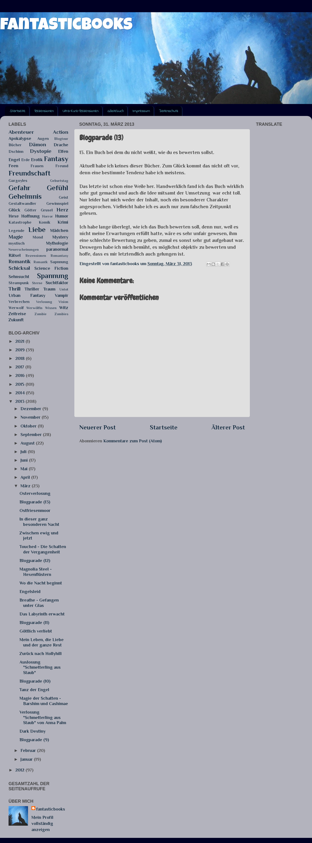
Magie (16, 237)
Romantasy (59, 256)
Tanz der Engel (34, 689)
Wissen (51, 308)
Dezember (31, 408)
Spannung (52, 276)
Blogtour (61, 139)
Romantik (20, 261)
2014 (20, 392)
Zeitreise (17, 313)
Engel (14, 159)
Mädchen (59, 230)
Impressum (141, 111)
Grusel (47, 210)
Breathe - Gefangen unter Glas (39, 603)
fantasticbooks (66, 26)
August (28, 443)
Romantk (41, 262)
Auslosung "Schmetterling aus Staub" (40, 667)
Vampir (61, 295)
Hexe (14, 216)
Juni (24, 460)
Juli (24, 451)
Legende (16, 230)
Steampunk (19, 283)
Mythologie (57, 243)
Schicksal (19, 268)
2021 (20, 341)
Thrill (14, 289)
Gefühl (57, 188)
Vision (63, 302)
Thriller (32, 289)
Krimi (63, 222)
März (26, 485)
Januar (27, 759)
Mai (24, 468)
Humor (61, 216)
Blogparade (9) (34, 739)
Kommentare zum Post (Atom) (132, 440)
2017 (20, 366)
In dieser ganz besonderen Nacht (39, 522)
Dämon (37, 144)
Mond (38, 237)
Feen (13, 165)
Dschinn (16, 151)
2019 (20, 349)
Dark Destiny (33, 731)
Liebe (37, 229)
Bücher (15, 145)
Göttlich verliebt (36, 631)
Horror (47, 216)
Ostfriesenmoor (35, 510)
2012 (20, 770)
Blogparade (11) (34, 622)
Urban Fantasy (27, 295)
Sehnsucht (19, 276)
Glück (14, 210)
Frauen (36, 166)
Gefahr (19, 188)
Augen (43, 138)
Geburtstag (59, 181)
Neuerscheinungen (24, 249)
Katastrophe (20, 222)
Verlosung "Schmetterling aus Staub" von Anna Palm (43, 717)
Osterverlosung (35, 493)
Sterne (37, 283)
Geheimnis (25, 196)
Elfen (63, 151)
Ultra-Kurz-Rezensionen (80, 111)
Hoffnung (30, 216)
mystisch (17, 243)
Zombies (61, 314)
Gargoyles (18, 180)
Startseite (17, 111)
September (31, 434)
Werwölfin (34, 308)
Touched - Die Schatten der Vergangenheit (43, 549)
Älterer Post (228, 427)
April (25, 477)
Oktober (29, 426)
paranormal (57, 249)
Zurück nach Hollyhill (41, 653)
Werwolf (16, 307)
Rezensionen (44, 111)
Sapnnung (59, 262)
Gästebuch (115, 111)
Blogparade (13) (35, 502)
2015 (20, 384)
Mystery (60, 237)
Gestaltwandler (22, 203)
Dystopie (40, 151)
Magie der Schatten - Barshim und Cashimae (44, 701)
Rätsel (15, 255)
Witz (63, 307)
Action (60, 132)
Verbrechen (19, 301)
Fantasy (56, 159)
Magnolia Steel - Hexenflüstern (36, 572)
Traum (49, 289)
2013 (20, 401)
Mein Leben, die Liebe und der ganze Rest (42, 642)
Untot (63, 289)
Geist (63, 197)
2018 (20, 358)
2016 (20, 375)
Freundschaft (29, 173)
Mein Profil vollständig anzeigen (42, 823)
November (31, 417)
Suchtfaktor (57, 282)
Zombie (41, 314)
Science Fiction (51, 268)
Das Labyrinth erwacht (42, 614)
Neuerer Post (97, 427)
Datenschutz (168, 111)
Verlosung (44, 302)
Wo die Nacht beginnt (41, 583)
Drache (61, 144)
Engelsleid (30, 591)
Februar (28, 750)
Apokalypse (20, 138)
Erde (25, 159)
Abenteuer (21, 132)
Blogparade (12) (35, 560)
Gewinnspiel (57, 203)
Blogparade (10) (35, 681)
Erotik (37, 159)
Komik (44, 222)
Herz (62, 210)
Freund (61, 166)
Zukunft (16, 319)
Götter (30, 210)
